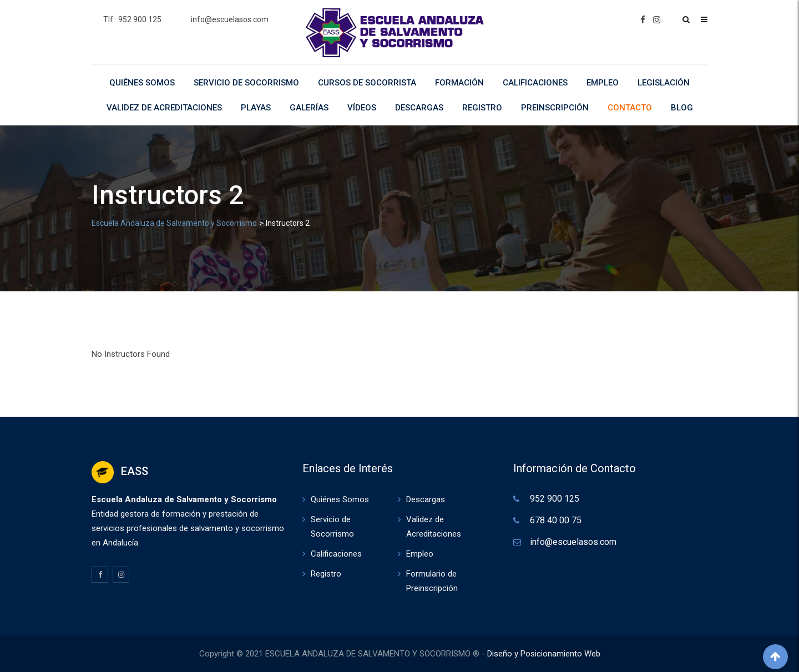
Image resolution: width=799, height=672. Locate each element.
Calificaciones (535, 83)
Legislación (664, 83)
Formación (459, 83)
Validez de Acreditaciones (164, 108)
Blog (682, 108)
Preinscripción (555, 108)
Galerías (309, 108)
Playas (256, 108)
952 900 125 (554, 498)
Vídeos (361, 108)
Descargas (419, 108)
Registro (482, 108)
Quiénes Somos (142, 83)
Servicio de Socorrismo (246, 83)
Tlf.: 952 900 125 (132, 19)
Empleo (602, 83)
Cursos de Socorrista (367, 83)
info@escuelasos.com (230, 19)
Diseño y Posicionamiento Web (543, 654)
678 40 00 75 (555, 520)
